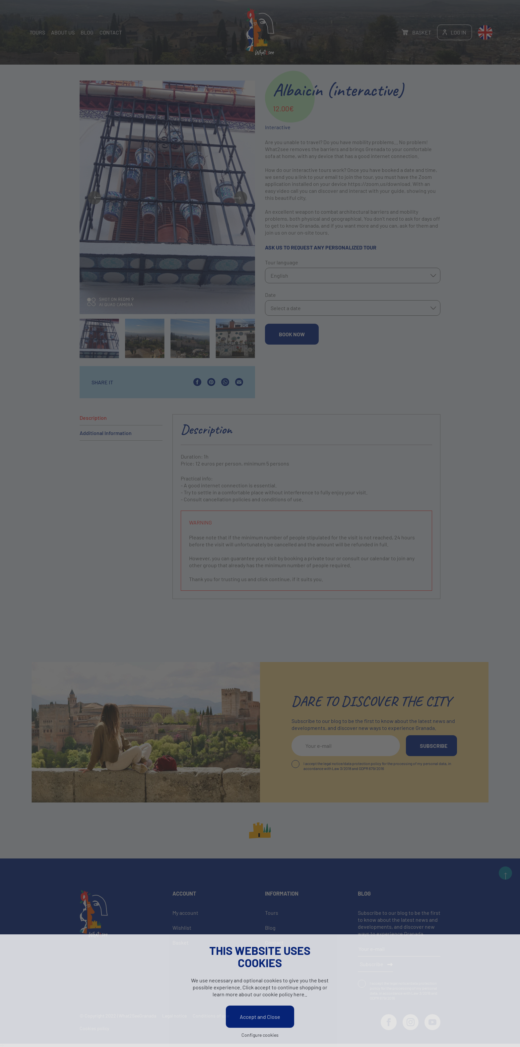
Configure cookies (260, 1036)
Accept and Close (260, 1018)
